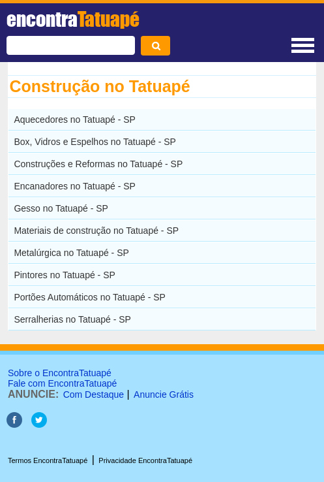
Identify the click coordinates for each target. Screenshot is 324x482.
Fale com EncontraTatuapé (62, 383)
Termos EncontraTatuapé (47, 460)
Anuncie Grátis (164, 394)
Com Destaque (93, 394)
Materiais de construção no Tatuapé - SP (96, 230)
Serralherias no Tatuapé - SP (72, 319)
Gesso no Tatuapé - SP (61, 208)
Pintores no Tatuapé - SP (64, 275)
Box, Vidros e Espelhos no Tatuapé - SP (95, 142)
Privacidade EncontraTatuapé (145, 460)
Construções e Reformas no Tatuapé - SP (98, 164)
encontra (73, 19)
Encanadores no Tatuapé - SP (75, 186)
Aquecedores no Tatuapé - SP (75, 119)
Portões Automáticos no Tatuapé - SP (89, 297)
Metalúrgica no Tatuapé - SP (71, 253)
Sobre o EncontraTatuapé (59, 373)
